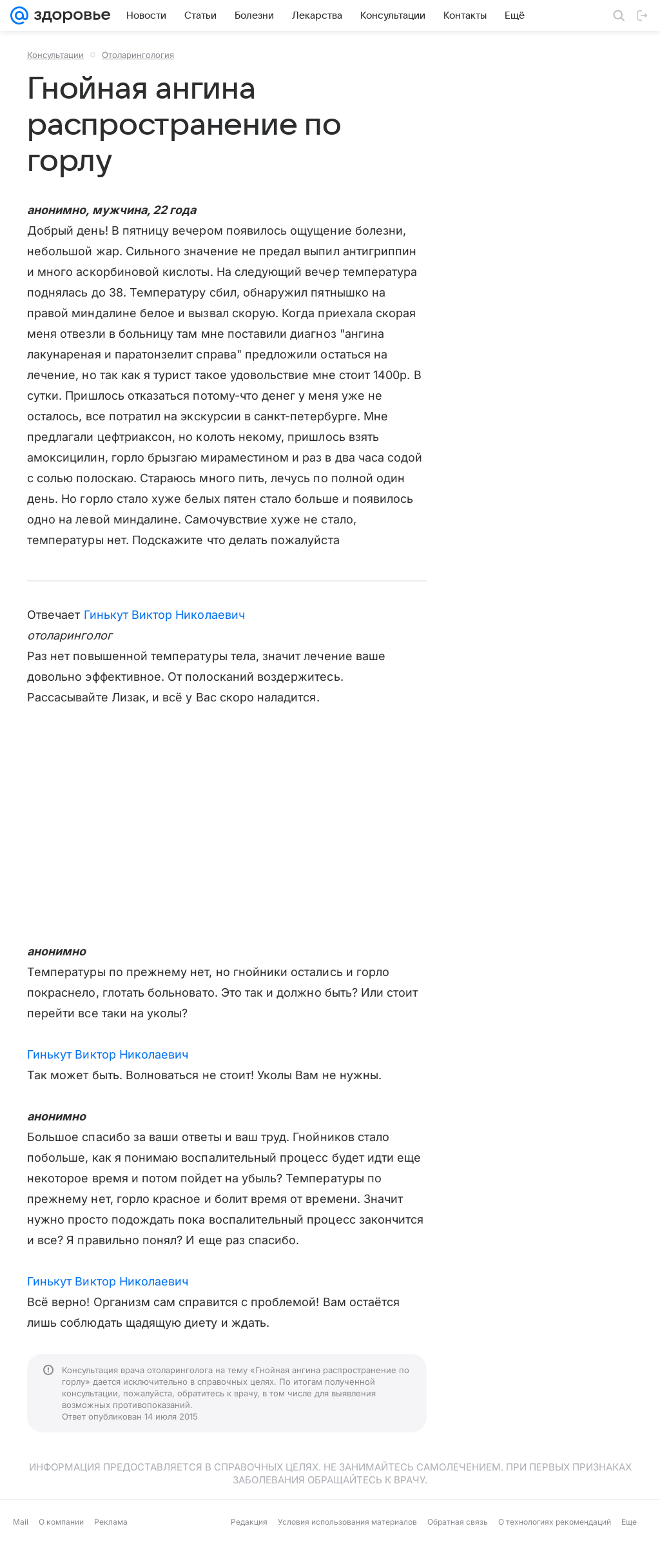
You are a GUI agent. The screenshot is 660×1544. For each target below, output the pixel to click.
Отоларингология (138, 55)
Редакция (249, 1522)
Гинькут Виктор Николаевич (164, 614)
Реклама (111, 1522)
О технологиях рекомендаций (554, 1522)
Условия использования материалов (347, 1522)
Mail (20, 1522)
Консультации (55, 55)
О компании (61, 1522)
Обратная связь (457, 1522)
